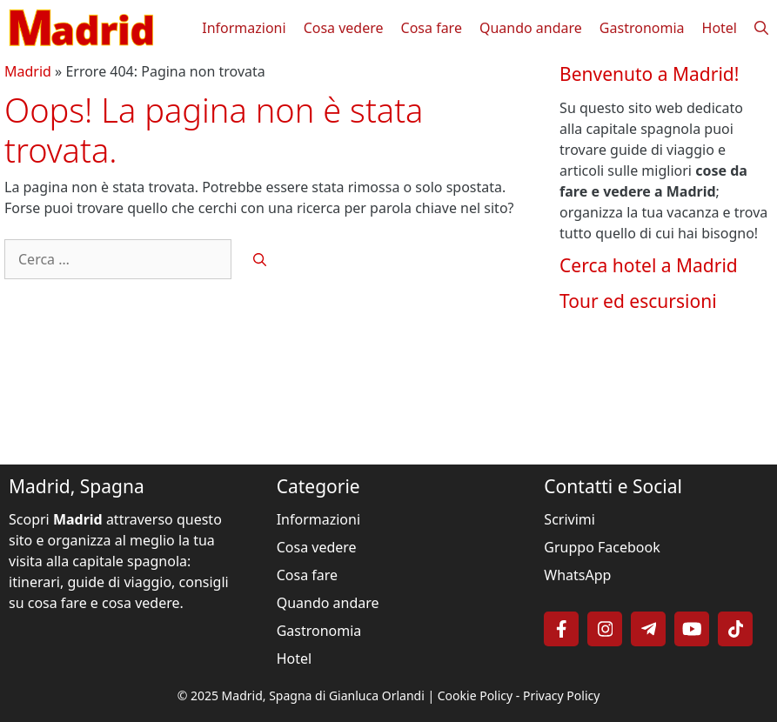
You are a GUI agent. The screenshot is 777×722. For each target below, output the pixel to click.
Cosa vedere (344, 27)
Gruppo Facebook (602, 547)
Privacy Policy (561, 695)
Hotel (719, 27)
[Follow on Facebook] (561, 629)
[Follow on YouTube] (691, 629)
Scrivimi (569, 519)
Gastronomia (642, 27)
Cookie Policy (475, 695)
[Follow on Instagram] (604, 629)
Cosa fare (431, 27)
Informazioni (243, 27)
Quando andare (530, 27)
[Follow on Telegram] (648, 629)
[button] (761, 28)
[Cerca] (260, 259)
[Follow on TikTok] (735, 629)
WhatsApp (577, 575)
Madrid (27, 71)
